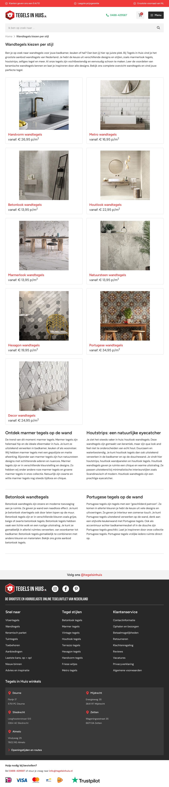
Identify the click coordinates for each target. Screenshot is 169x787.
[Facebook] (65, 588)
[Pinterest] (76, 588)
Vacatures (119, 658)
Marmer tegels (71, 626)
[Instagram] (55, 588)
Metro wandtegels (103, 134)
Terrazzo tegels (71, 645)
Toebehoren (12, 645)
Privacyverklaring (123, 664)
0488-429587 (118, 15)
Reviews (118, 651)
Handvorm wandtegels (25, 134)
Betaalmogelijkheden (125, 632)
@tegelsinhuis (91, 575)
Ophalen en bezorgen (126, 626)
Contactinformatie (124, 620)
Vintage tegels (71, 632)
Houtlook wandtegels (105, 205)
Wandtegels (12, 626)
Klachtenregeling (123, 645)
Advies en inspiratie (17, 670)
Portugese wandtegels (106, 345)
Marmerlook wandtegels (26, 275)
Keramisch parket (15, 632)
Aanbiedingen (13, 651)
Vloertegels (12, 620)
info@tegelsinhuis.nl (61, 770)
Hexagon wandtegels (24, 345)
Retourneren (120, 639)
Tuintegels (11, 639)
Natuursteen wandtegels (107, 275)
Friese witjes (69, 664)
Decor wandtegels (21, 415)
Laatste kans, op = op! (18, 658)
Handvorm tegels (72, 658)
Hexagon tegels (71, 651)
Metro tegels (69, 670)
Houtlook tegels (71, 639)
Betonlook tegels (72, 620)
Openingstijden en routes (26, 750)
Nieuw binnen (13, 664)
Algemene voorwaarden (127, 670)
